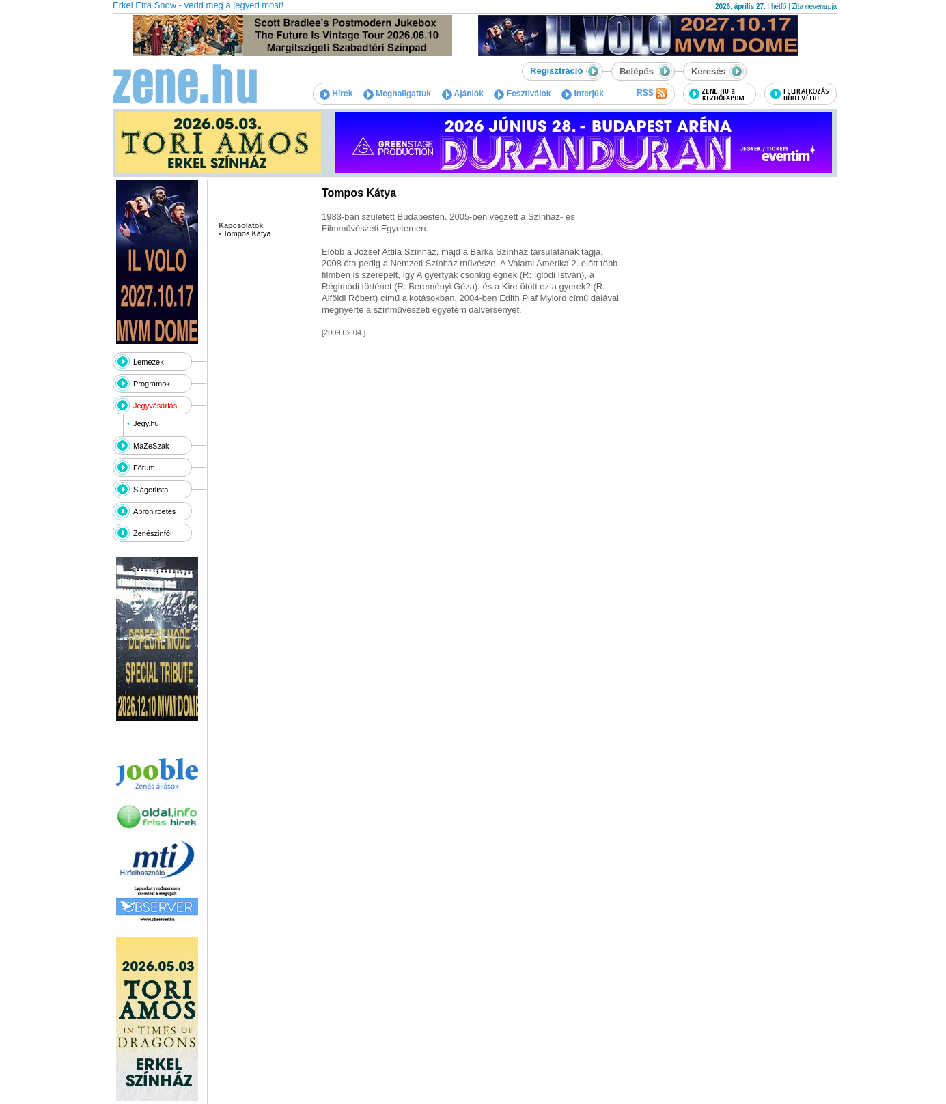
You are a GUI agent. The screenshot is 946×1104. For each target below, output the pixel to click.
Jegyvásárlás (155, 405)
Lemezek (148, 362)
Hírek (336, 93)
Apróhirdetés (154, 511)
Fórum (144, 468)
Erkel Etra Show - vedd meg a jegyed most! (198, 5)
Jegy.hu (146, 423)
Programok (151, 384)
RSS (652, 93)
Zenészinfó (151, 533)
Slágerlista (150, 489)
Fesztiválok (522, 93)
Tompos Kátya (247, 233)
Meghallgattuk (397, 93)
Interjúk (582, 93)
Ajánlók (463, 93)
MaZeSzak (151, 446)
